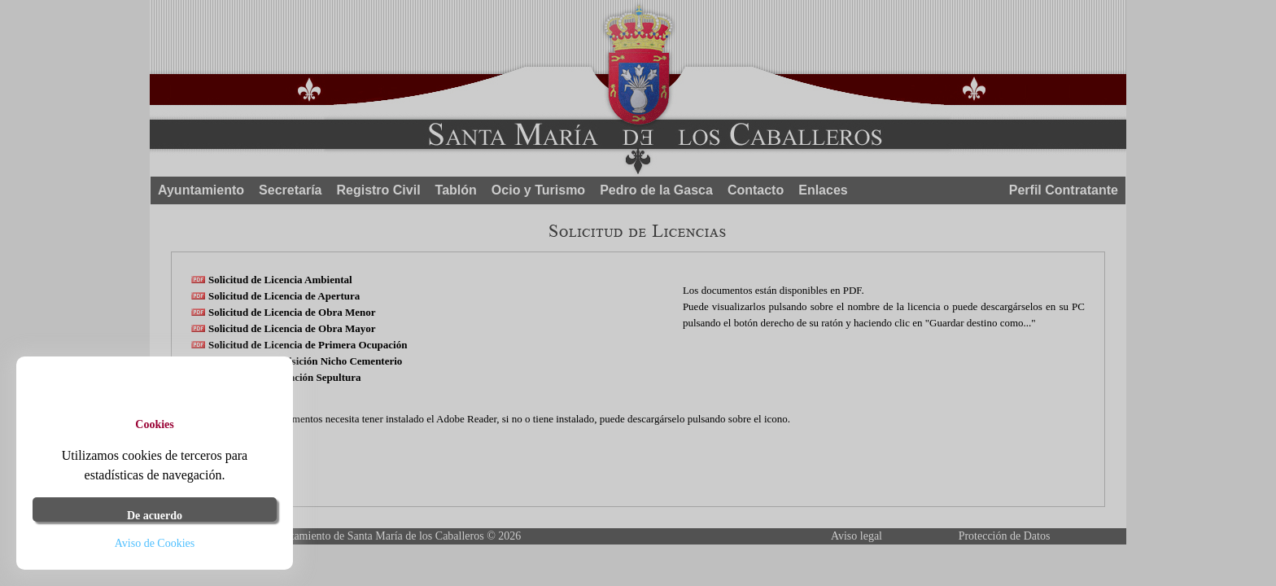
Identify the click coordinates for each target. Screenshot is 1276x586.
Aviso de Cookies (155, 543)
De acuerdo (154, 515)
